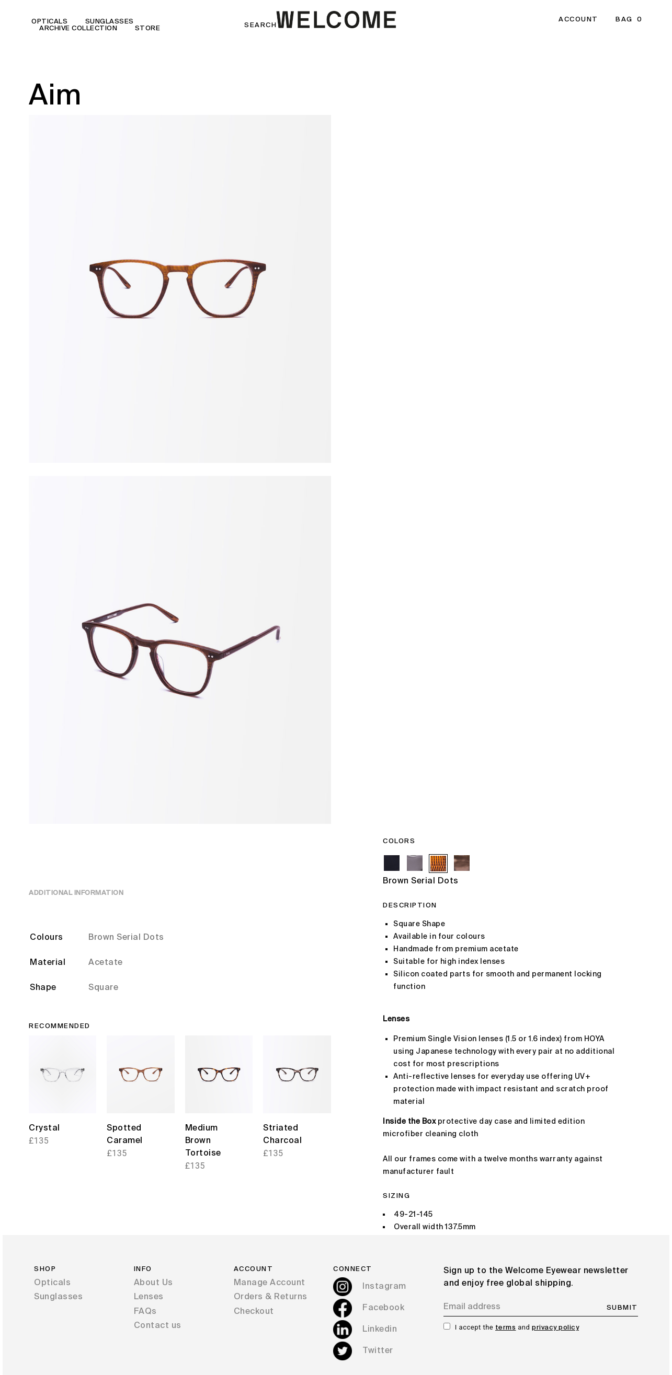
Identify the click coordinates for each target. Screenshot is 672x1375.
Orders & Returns (270, 1297)
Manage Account (269, 1283)
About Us (153, 1283)
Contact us (157, 1326)
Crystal (44, 1128)
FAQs (145, 1312)
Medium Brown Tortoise (203, 1141)
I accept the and (517, 1327)
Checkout (254, 1312)
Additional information (76, 893)
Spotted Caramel (125, 1134)
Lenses (149, 1297)
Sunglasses (109, 21)
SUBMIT (622, 1307)
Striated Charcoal (282, 1134)
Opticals (49, 21)
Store (148, 28)
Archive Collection (78, 28)
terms (505, 1327)
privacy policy (555, 1327)
